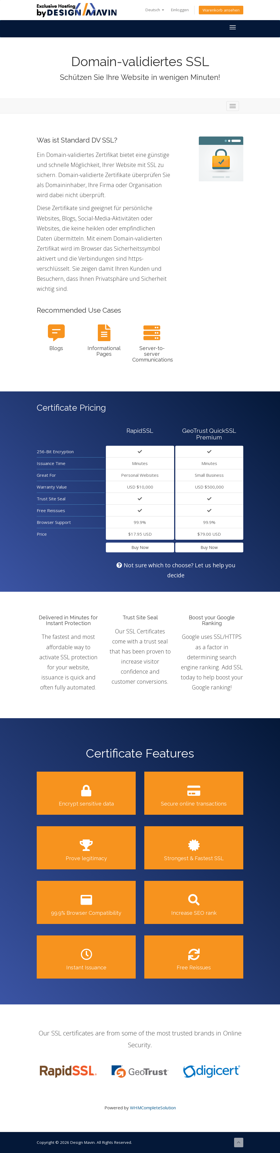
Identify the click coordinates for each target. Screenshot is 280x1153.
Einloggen (180, 9)
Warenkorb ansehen (221, 10)
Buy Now (140, 547)
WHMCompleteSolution (153, 1107)
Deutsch (154, 9)
